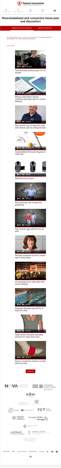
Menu (43, 10)
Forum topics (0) (45, 28)
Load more (30, 371)
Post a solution (6, 10)
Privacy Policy (33, 451)
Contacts (41, 451)
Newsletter (6, 451)
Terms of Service (22, 451)
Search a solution (18, 11)
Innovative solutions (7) (22, 29)
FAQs (13, 451)
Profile (30, 10)
